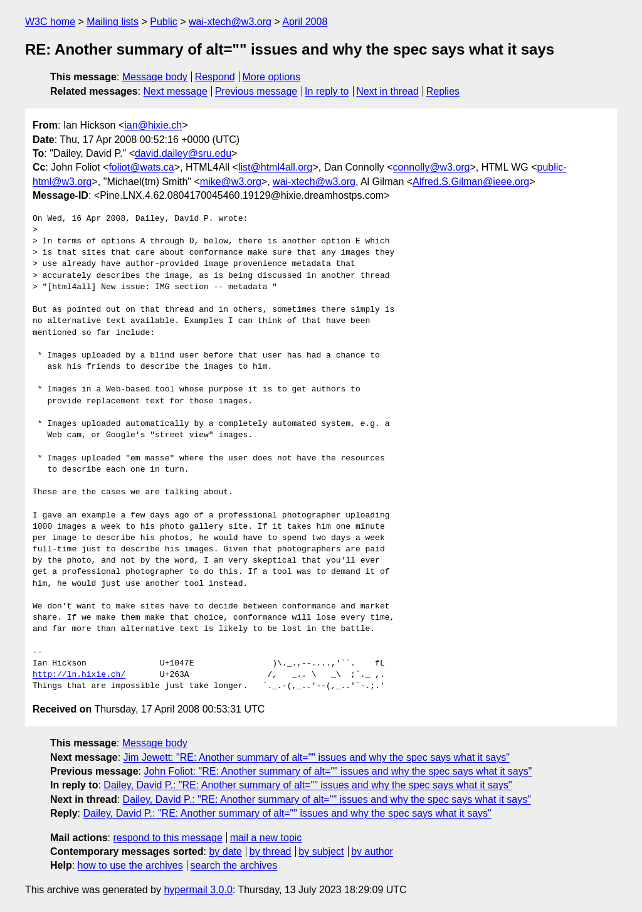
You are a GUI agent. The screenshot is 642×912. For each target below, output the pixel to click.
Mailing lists (113, 21)
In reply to (327, 91)
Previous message (256, 91)
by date (225, 851)
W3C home (50, 21)
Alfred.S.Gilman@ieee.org (471, 181)
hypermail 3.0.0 (198, 889)
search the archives (234, 865)
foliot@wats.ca (141, 167)
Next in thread (387, 91)
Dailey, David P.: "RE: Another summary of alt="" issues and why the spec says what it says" (307, 785)
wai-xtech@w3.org (230, 21)
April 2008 (304, 21)
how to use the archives (130, 865)
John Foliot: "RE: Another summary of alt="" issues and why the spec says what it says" (338, 771)
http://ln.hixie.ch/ (79, 675)
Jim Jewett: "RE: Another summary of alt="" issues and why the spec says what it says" (317, 757)
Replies (443, 91)
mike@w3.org (230, 181)
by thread (271, 851)
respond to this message (167, 837)
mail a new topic (266, 837)
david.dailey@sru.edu (183, 153)
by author (372, 851)
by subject (321, 851)
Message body (154, 77)
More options (272, 77)
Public (163, 21)
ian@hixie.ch (153, 125)
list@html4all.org (275, 167)
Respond (215, 77)
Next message (176, 91)
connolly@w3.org (431, 167)
